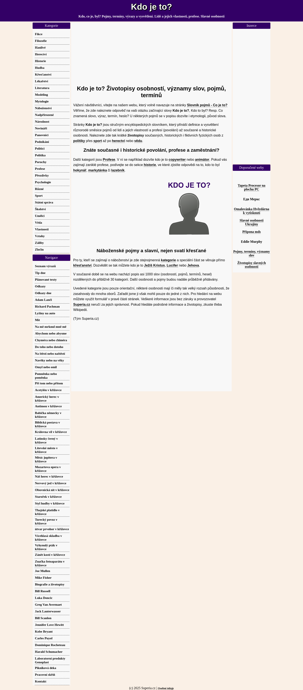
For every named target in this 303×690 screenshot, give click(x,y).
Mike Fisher (43, 577)
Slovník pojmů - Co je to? (207, 105)
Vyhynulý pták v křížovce (46, 547)
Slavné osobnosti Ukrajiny (251, 222)
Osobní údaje (166, 688)
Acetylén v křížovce (48, 390)
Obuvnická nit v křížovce (52, 490)
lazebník (118, 170)
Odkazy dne (43, 293)
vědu (138, 141)
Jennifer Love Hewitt (49, 624)
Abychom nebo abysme (50, 333)
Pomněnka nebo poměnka (46, 375)
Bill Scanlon (43, 618)
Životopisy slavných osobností (251, 264)
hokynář (79, 170)
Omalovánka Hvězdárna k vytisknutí (251, 211)
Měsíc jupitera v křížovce (46, 459)
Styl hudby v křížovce (50, 503)
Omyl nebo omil (46, 367)
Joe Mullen (42, 571)
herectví (118, 141)
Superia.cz (81, 304)
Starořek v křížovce (48, 496)
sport (97, 141)
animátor (202, 159)
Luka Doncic (43, 598)
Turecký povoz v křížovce (46, 521)
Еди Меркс (251, 199)
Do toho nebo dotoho (49, 347)
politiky (79, 141)
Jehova (193, 265)
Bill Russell (42, 591)
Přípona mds (251, 232)
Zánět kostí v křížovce (50, 554)
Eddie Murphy (251, 241)
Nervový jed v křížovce (50, 483)
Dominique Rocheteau (50, 645)
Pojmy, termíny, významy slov (251, 253)
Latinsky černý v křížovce (46, 440)
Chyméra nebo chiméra (51, 340)
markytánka (97, 170)
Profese (109, 159)
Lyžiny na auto (45, 313)
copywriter (177, 159)
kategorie (168, 260)
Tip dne (40, 273)
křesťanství (82, 265)
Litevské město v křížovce (46, 450)
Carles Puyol (43, 638)
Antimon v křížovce (48, 406)
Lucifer (172, 265)
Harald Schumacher (48, 651)
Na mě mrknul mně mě (50, 326)
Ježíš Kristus (154, 265)
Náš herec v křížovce (49, 476)
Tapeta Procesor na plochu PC (251, 187)
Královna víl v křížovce (51, 432)
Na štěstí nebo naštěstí (50, 353)
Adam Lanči (43, 299)
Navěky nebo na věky (49, 360)
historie (150, 165)
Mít (37, 320)
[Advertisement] (151, 52)
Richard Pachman (47, 306)
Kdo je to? (151, 6)
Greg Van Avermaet (48, 604)
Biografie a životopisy (49, 584)
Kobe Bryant (44, 631)
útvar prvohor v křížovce (52, 529)
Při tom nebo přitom (49, 383)
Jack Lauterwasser (48, 611)
